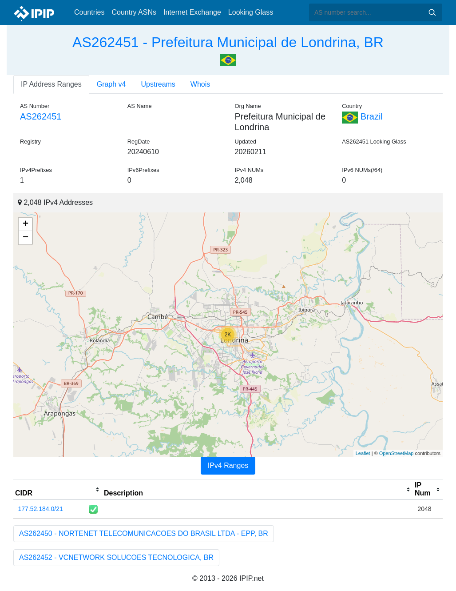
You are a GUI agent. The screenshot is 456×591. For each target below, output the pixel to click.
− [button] (25, 237)
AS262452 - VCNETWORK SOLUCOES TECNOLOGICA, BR (116, 557)
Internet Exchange (192, 12)
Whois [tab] (200, 84)
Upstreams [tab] (158, 84)
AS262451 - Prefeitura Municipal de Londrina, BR (228, 42)
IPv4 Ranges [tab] (228, 465)
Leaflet (363, 453)
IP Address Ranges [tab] (51, 84)
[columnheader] (57, 489)
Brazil (362, 116)
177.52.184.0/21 (40, 508)
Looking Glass (250, 12)
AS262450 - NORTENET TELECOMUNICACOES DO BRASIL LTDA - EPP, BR (143, 533)
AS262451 (40, 116)
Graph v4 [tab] (111, 84)
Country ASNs (133, 12)
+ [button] (25, 224)
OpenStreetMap (396, 453)
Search (432, 12)
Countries (89, 12)
